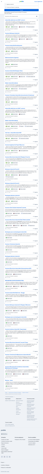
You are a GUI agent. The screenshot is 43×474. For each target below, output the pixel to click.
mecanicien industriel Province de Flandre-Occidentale (30, 401)
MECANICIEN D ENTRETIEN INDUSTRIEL (14, 280)
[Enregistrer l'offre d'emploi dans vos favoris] (37, 20)
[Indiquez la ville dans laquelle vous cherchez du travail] (21, 7)
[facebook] (2, 457)
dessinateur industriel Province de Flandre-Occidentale (30, 405)
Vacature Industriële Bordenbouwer (13, 45)
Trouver (21, 10)
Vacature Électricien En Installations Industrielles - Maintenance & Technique (17, 367)
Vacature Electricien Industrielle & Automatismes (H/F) (18, 268)
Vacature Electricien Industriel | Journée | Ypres (16, 342)
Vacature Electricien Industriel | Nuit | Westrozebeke (17, 219)
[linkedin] (10, 457)
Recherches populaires (10, 396)
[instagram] (4, 457)
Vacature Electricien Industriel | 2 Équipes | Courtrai (17, 157)
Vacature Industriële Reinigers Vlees (14, 70)
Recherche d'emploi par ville (10, 425)
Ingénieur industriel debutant (10, 400)
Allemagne (18, 414)
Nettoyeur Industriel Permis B (12, 169)
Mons (17, 406)
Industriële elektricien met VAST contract (15, 20)
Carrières (3, 446)
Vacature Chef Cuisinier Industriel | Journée (15, 207)
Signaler (35, 30)
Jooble (7, 471)
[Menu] (1, 1)
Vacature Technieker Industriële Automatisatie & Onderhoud (19, 95)
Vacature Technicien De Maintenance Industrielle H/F (18, 354)
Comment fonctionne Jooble (6, 441)
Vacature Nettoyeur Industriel (12, 33)
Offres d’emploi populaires (9, 424)
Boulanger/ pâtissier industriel (12, 195)
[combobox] (3, 462)
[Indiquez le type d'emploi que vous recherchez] (21, 4)
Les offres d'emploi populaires (34, 439)
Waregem (17, 408)
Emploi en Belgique (4, 449)
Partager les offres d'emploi (20, 439)
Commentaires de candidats (33, 441)
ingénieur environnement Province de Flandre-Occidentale (31, 409)
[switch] (37, 16)
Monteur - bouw (9, 380)
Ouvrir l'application (38, 1)
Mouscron (17, 402)
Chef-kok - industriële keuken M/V (13, 132)
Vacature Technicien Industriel (12, 244)
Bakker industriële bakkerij (11, 83)
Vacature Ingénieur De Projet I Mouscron (14, 144)
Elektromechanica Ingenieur (12, 57)
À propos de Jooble (5, 439)
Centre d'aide (3, 448)
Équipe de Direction (5, 443)
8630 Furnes (18, 412)
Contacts (3, 444)
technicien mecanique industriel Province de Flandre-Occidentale (31, 416)
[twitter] (7, 457)
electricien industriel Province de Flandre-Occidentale (30, 412)
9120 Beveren (18, 409)
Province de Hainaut (19, 400)
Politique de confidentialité (6, 467)
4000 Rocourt (18, 405)
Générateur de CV (31, 444)
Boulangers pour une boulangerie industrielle (16, 232)
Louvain (17, 411)
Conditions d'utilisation (5, 465)
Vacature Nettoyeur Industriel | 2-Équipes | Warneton (17, 304)
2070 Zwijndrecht (19, 403)
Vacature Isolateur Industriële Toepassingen (15, 329)
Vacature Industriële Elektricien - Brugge (15, 292)
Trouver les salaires (31, 443)
